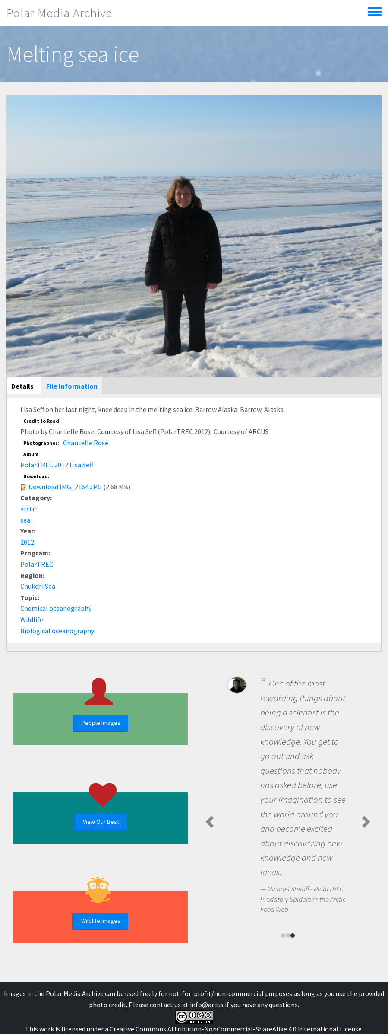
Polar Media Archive (59, 13)
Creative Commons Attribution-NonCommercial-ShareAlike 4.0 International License (236, 1028)
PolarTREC (36, 564)
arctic (28, 508)
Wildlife (31, 619)
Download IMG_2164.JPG (65, 486)
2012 (27, 542)
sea (25, 520)
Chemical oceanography (55, 608)
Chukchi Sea (37, 586)
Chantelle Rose (85, 442)
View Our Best (101, 822)
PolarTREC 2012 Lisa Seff (56, 464)
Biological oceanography (57, 630)
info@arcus (207, 1004)
